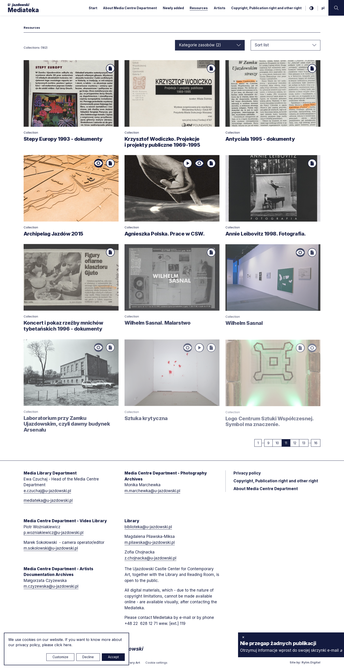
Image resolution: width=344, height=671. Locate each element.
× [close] (243, 637)
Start (93, 8)
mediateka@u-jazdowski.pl (48, 500)
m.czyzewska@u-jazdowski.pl (51, 586)
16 (317, 443)
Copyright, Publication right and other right (266, 8)
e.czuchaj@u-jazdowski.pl (47, 491)
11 (287, 443)
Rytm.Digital (311, 662)
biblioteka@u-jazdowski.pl (148, 527)
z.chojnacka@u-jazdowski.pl (150, 558)
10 (279, 443)
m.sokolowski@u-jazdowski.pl (51, 548)
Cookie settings (156, 662)
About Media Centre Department (130, 8)
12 (296, 443)
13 (305, 443)
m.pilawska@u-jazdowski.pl (150, 542)
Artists (219, 8)
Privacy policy (247, 473)
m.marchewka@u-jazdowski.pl (152, 491)
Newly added (173, 8)
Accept (113, 657)
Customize (60, 657)
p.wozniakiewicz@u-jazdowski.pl (53, 532)
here (67, 645)
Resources (199, 8)
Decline (88, 657)
